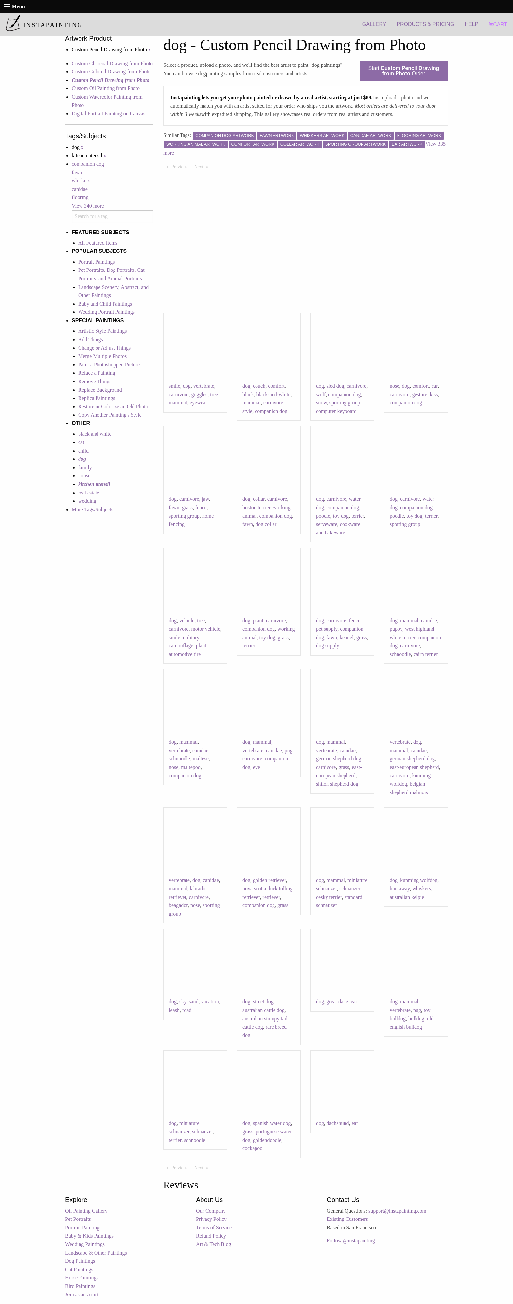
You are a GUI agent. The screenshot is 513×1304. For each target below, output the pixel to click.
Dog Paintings (80, 1261)
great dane (337, 1001)
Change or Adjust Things (104, 348)
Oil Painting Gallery (86, 1211)
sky (182, 1001)
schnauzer (349, 888)
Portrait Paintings (96, 262)
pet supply (326, 629)
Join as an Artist (82, 1294)
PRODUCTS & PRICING (425, 24)
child (83, 451)
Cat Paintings (79, 1269)
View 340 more (88, 206)
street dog (263, 1001)
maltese (201, 758)
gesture (419, 394)
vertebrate (203, 386)
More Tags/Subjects (92, 509)
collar (259, 499)
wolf (321, 394)
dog (187, 386)
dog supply (327, 645)
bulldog (416, 1018)
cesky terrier (329, 897)
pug (288, 750)
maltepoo (191, 767)
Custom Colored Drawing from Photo (111, 71)
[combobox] (112, 216)
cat (81, 442)
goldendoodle (267, 1140)
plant (201, 645)
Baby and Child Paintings (105, 304)
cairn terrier (426, 654)
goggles (199, 394)
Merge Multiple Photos (102, 356)
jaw (205, 499)
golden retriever (269, 880)
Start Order (403, 70)
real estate (88, 492)
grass (187, 507)
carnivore (178, 394)
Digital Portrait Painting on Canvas (108, 113)
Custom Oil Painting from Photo (106, 88)
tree (214, 394)
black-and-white (273, 394)
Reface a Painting (96, 373)
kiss (434, 394)
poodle (323, 516)
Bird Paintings (80, 1286)
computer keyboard (336, 411)
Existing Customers (347, 1219)
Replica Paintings (96, 398)
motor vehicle (205, 629)
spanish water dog (272, 1123)
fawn (77, 172)
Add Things (90, 339)
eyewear (198, 402)
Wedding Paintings (85, 1244)
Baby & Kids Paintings (89, 1236)
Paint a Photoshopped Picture (109, 364)
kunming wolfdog (418, 880)
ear (435, 386)
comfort (276, 386)
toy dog (341, 516)
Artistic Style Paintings (102, 331)
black (248, 394)
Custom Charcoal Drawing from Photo (112, 63)
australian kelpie (407, 897)
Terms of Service (214, 1227)
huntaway (400, 888)
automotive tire (185, 654)
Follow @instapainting (351, 1240)
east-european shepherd (414, 767)
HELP (471, 24)
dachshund (338, 1123)
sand (193, 1001)
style (247, 411)
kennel (347, 637)
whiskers (81, 180)
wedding (87, 501)
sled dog (335, 386)
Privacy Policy (211, 1219)
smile (174, 386)
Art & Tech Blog (213, 1244)
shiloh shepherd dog (337, 784)
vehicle (186, 620)
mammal (178, 402)
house (84, 475)
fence (201, 507)
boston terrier (256, 507)
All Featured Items (97, 243)
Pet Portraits (78, 1219)
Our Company (211, 1211)
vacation (210, 1001)
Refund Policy (211, 1236)
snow (321, 402)
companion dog (88, 164)
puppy (396, 629)
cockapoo (252, 1148)
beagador (178, 905)
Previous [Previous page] (181, 166)
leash (174, 1010)
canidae (80, 189)
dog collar (266, 524)
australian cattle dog (263, 1010)
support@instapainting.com (397, 1211)
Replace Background (100, 390)
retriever (271, 897)
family (85, 467)
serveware (326, 524)
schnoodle (400, 654)
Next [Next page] (202, 166)
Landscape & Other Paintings (96, 1253)
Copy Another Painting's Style (110, 415)
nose (394, 386)
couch (259, 386)
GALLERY (374, 24)
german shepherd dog (338, 758)
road (186, 1010)
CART (498, 24)
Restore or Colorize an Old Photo (113, 406)
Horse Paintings (81, 1277)
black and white (94, 434)
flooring (80, 197)
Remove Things (94, 381)
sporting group (344, 402)
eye (256, 767)
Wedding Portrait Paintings (106, 312)
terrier (357, 516)
